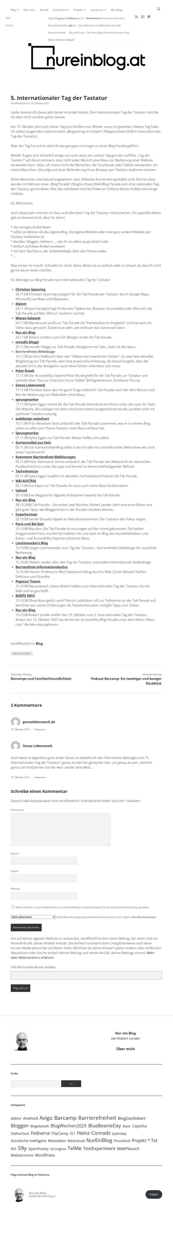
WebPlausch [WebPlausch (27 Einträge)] (128, 1136)
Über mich (29, 10)
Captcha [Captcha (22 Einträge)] (139, 1113)
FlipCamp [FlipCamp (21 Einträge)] (60, 1120)
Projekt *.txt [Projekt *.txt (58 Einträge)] (144, 1128)
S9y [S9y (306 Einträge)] (22, 1135)
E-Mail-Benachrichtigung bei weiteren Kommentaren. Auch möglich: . (84, 904)
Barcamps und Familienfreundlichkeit (41, 666)
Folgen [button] (153, 1181)
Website (15, 876)
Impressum (97, 10)
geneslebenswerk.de (39, 709)
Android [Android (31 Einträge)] (30, 1105)
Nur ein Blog (25, 319)
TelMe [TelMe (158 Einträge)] (75, 1135)
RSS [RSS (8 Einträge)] (13, 1136)
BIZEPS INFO (25, 583)
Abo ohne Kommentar (144, 904)
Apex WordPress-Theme (74, 1240)
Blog (13, 10)
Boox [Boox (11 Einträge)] (127, 1113)
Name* (15, 841)
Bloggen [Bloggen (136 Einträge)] (20, 1112)
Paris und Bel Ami (30, 511)
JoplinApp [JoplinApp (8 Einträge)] (119, 1121)
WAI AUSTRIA (26, 468)
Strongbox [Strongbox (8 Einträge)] (58, 1136)
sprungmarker (27, 386)
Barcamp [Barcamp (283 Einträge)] (65, 1105)
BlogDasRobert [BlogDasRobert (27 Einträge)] (131, 1105)
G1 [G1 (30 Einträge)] (72, 1120)
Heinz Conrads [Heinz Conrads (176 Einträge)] (94, 1120)
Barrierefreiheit (21, 640)
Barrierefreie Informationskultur (42, 554)
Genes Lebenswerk (30, 372)
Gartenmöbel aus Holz (33, 430)
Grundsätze (59, 10)
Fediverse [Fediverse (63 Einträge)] (40, 1120)
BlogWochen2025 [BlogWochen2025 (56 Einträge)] (69, 1113)
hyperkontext (26, 501)
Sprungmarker (27, 420)
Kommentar (17, 797)
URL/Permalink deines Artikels (33, 954)
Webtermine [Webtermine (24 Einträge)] (22, 1142)
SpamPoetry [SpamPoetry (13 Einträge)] (38, 1136)
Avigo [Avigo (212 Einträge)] (46, 1105)
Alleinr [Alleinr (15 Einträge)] (16, 1105)
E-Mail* (15, 858)
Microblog (116, 10)
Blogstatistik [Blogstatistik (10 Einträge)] (39, 1113)
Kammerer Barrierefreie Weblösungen (46, 444)
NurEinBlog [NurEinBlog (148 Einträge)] (99, 1127)
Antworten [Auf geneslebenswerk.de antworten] (40, 716)
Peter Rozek (25, 358)
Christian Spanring (30, 276)
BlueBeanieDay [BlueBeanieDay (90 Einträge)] (104, 1113)
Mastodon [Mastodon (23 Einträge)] (57, 1128)
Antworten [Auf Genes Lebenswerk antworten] (40, 764)
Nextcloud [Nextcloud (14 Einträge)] (76, 1128)
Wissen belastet (28, 305)
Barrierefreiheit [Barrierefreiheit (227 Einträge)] (97, 1105)
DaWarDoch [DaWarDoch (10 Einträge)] (20, 1120)
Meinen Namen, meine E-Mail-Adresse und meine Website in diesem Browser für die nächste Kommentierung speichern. (82, 894)
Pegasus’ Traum (28, 568)
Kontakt (44, 10)
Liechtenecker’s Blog (32, 530)
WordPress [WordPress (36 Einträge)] (45, 1142)
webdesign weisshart (32, 406)
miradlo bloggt (27, 329)
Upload (21, 477)
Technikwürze (27, 458)
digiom (21, 291)
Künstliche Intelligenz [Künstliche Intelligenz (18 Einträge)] (28, 1127)
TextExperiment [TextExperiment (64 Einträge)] (99, 1136)
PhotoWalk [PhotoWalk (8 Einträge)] (122, 1128)
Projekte (78, 10)
